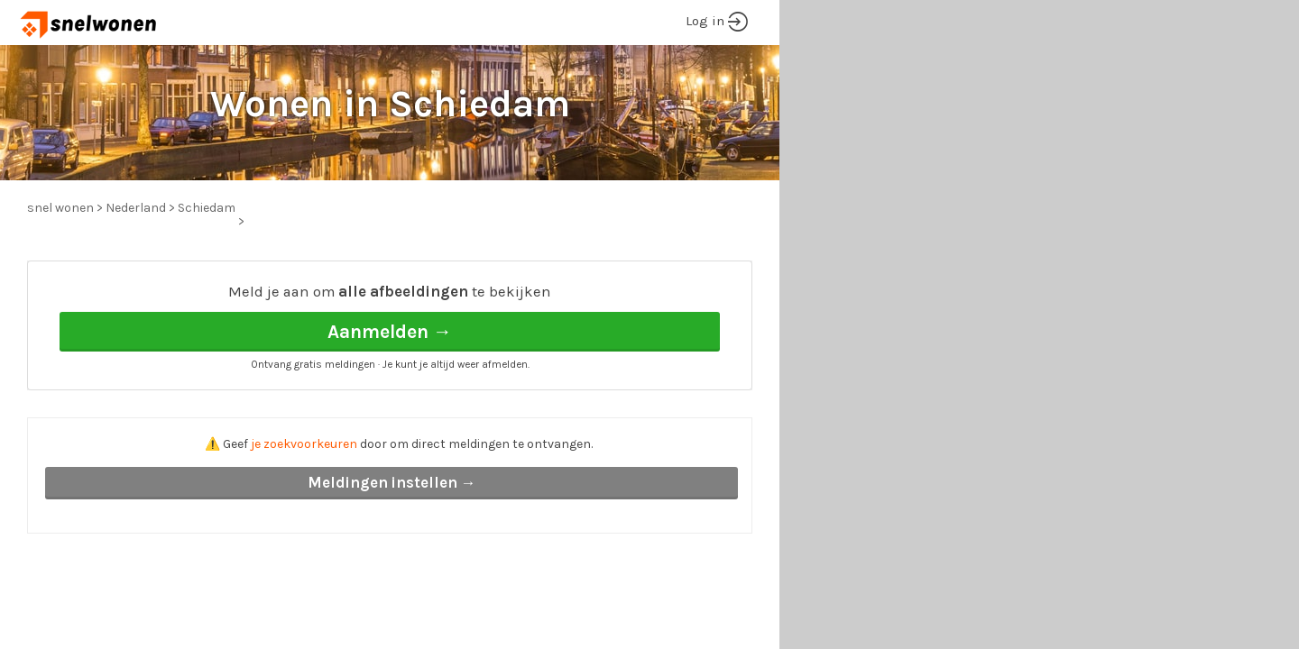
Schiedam (206, 207)
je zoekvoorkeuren (304, 444)
